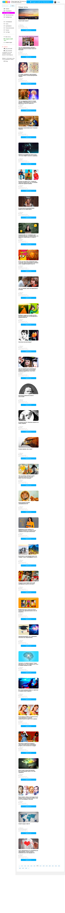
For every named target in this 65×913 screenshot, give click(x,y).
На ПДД (7, 32)
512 (25, 865)
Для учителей (8, 48)
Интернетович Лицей (23, 828)
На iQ (6, 23)
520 (49, 865)
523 (59, 865)
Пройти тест (28, 30)
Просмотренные (8, 15)
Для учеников (8, 50)
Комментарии (8, 42)
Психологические (9, 28)
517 (40, 865)
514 (31, 865)
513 (28, 865)
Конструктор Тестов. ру (18, 2)
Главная (6, 8)
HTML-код (21, 24)
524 (20, 868)
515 (34, 865)
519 (46, 865)
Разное (6, 30)
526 (26, 868)
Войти (59, 2)
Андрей (20, 52)
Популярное (8, 10)
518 (43, 865)
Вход (6, 61)
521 (53, 865)
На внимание (8, 21)
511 (22, 865)
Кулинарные (8, 25)
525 (23, 868)
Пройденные (8, 17)
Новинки (7, 13)
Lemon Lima (21, 25)
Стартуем (21, 400)
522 (56, 865)
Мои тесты (7, 36)
